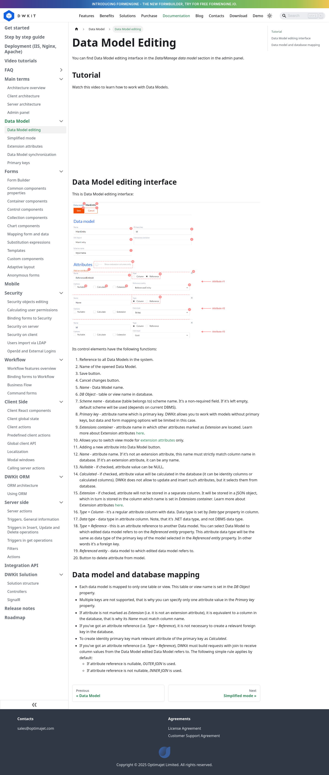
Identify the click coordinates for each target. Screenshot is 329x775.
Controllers (17, 591)
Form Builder (18, 180)
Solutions (127, 15)
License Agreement (184, 728)
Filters (12, 548)
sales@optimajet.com (35, 728)
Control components (25, 209)
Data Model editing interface (290, 38)
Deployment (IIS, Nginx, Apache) (30, 49)
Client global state (23, 418)
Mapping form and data (28, 234)
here (140, 433)
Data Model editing (24, 129)
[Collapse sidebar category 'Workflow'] (61, 360)
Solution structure (23, 583)
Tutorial (276, 31)
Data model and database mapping (295, 45)
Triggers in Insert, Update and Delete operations (33, 530)
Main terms (17, 79)
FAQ (9, 70)
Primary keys (18, 162)
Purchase (149, 15)
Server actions (19, 511)
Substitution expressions (28, 242)
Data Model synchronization (31, 154)
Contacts (216, 15)
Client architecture (23, 96)
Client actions (19, 426)
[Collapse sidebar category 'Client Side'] (61, 402)
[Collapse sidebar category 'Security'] (61, 293)
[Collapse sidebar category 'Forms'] (61, 171)
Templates (16, 250)
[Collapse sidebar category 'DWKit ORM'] (61, 477)
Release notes (20, 608)
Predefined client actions (28, 435)
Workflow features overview (31, 368)
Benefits (107, 15)
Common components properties (26, 190)
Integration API (21, 565)
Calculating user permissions (32, 309)
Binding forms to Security (29, 318)
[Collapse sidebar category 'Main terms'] (61, 79)
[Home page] (76, 29)
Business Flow (19, 384)
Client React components (29, 410)
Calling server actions (26, 468)
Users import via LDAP (26, 342)
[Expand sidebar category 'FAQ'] (61, 70)
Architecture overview (26, 87)
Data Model (17, 121)
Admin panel (18, 112)
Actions (13, 556)
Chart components (23, 225)
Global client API (21, 443)
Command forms (22, 393)
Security (13, 293)
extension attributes (158, 440)
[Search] (302, 15)
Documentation (176, 15)
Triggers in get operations (29, 540)
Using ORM (17, 493)
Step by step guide (25, 37)
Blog (199, 15)
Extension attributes (25, 146)
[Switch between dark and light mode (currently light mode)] (269, 15)
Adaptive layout (21, 266)
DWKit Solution (21, 574)
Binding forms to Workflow (30, 376)
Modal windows (20, 459)
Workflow (15, 360)
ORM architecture (22, 485)
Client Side (16, 402)
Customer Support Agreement (194, 735)
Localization (17, 451)
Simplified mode (21, 138)
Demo (258, 15)
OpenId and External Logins (31, 351)
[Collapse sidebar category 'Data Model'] (61, 121)
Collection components (27, 217)
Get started (17, 28)
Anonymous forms (23, 275)
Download (238, 15)
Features (86, 15)
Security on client (22, 334)
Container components (27, 201)
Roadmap (15, 617)
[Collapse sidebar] (34, 704)
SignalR (13, 599)
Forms (11, 171)
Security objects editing (27, 301)
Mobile (12, 284)
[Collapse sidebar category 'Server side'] (61, 502)
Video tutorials (21, 61)
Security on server (23, 326)
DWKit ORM (17, 477)
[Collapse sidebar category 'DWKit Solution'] (61, 574)
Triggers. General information (33, 519)
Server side (17, 502)
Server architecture (24, 104)
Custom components (25, 258)
